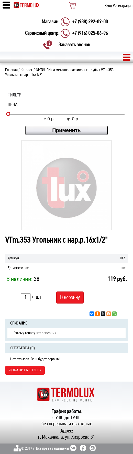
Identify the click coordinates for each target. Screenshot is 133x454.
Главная (11, 70)
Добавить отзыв (25, 370)
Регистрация (122, 6)
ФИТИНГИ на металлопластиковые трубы (67, 70)
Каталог (26, 70)
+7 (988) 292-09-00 (90, 22)
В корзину (70, 297)
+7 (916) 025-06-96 (90, 33)
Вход (108, 6)
